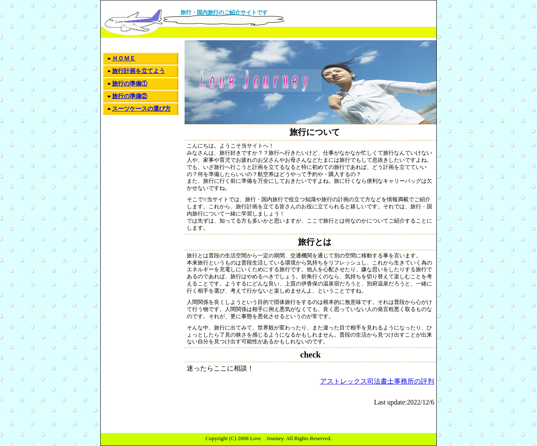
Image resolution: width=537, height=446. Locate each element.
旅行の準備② (129, 96)
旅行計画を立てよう (138, 71)
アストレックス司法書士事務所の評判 (377, 381)
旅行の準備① (129, 83)
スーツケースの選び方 (141, 109)
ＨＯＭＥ (124, 58)
